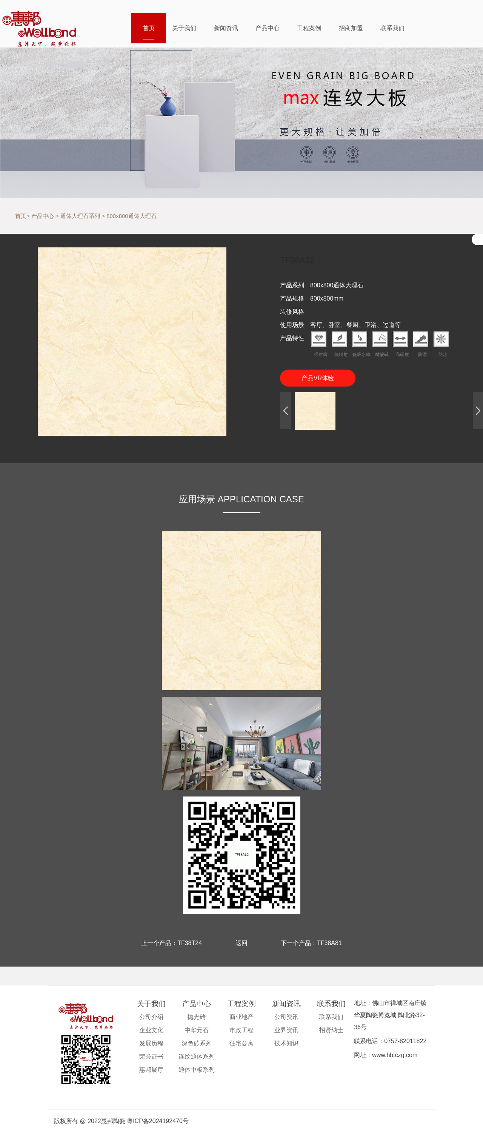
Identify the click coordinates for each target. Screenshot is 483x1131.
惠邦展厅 (151, 1070)
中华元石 (197, 1030)
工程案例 (309, 28)
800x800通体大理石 (131, 216)
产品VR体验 (317, 378)
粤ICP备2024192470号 (158, 1121)
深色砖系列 (197, 1043)
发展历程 (151, 1043)
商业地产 (241, 1017)
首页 (149, 28)
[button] (285, 411)
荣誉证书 (151, 1056)
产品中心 (267, 28)
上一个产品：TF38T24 (171, 943)
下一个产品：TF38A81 (311, 943)
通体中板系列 (196, 1070)
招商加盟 (351, 28)
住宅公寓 (241, 1043)
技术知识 (286, 1043)
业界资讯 (286, 1030)
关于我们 (184, 28)
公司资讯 (286, 1017)
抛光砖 (197, 1017)
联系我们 (392, 28)
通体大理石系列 (80, 216)
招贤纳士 (331, 1030)
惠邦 (44, 28)
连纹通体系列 (196, 1056)
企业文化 (151, 1030)
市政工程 (241, 1030)
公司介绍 (151, 1017)
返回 (241, 943)
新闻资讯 (226, 28)
